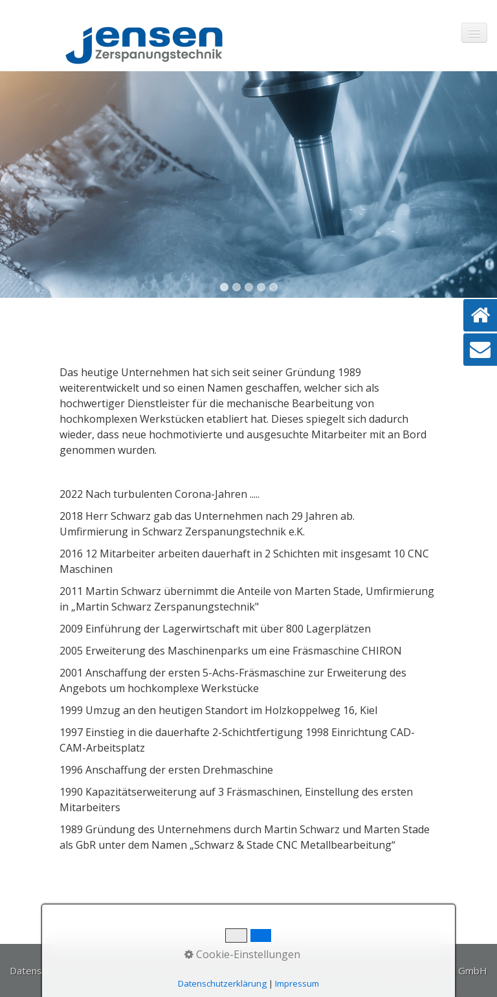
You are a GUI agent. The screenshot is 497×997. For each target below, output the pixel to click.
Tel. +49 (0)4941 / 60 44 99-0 (202, 970)
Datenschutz (38, 970)
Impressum (100, 970)
